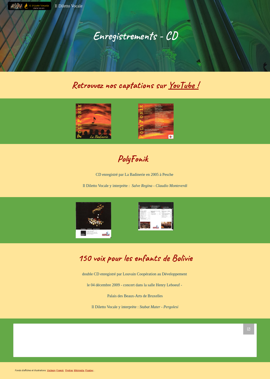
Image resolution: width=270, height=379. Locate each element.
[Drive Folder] (135, 340)
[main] (135, 35)
